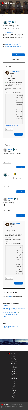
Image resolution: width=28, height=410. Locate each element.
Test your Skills (14, 385)
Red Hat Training (8, 46)
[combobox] (9, 6)
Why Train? (14, 363)
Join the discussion (18, 54)
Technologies (14, 359)
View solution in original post (12, 125)
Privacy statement (5, 406)
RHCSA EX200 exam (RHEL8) (10, 326)
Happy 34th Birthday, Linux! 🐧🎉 (11, 312)
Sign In (21, 6)
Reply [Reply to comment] (18, 134)
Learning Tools (8, 44)
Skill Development (17, 46)
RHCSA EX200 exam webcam (10, 327)
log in (9, 296)
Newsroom (14, 361)
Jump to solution (9, 32)
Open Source (15, 44)
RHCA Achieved (7, 305)
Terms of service (13, 406)
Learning (18, 43)
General (4, 15)
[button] (15, 22)
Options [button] (26, 15)
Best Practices (12, 43)
